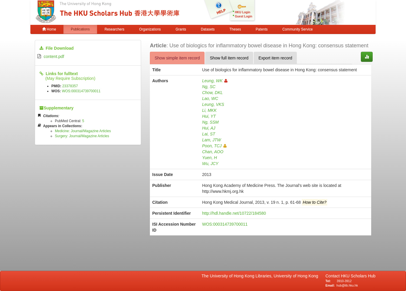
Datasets (208, 29)
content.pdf (54, 56)
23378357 (70, 86)
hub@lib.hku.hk (347, 285)
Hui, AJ (208, 128)
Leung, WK (214, 80)
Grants (181, 29)
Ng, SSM (210, 122)
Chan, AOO (212, 151)
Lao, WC (210, 98)
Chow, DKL (212, 92)
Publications (80, 29)
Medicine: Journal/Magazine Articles (83, 131)
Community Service (297, 29)
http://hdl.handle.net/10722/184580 (234, 213)
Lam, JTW (211, 140)
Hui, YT (209, 116)
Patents (262, 29)
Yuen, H (209, 157)
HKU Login (242, 12)
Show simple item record (177, 58)
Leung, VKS (213, 104)
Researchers (114, 29)
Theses (235, 29)
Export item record (275, 58)
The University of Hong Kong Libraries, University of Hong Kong (261, 276)
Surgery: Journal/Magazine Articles (82, 136)
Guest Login (243, 16)
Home (49, 29)
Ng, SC (208, 86)
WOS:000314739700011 (81, 91)
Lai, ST (208, 134)
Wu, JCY (210, 163)
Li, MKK (209, 110)
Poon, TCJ (214, 145)
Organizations (150, 29)
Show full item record (229, 58)
